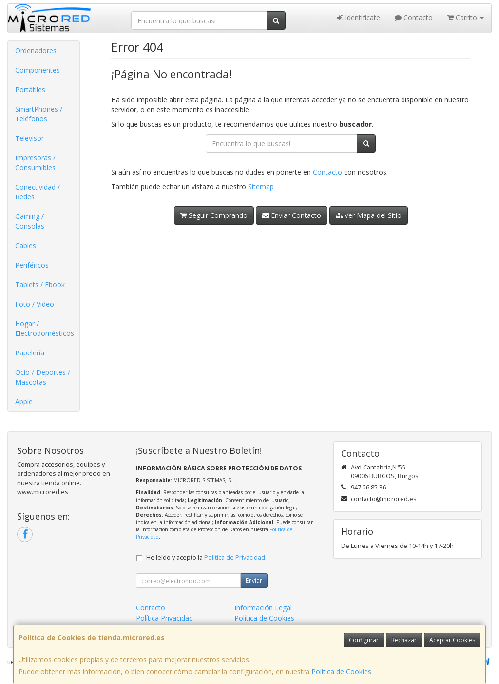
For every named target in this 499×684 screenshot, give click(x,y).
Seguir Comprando (214, 215)
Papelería (29, 352)
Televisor (29, 138)
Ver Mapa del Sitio (369, 215)
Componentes (37, 70)
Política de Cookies (341, 671)
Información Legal (263, 607)
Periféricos (32, 265)
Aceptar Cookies (452, 640)
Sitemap (261, 186)
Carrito (465, 17)
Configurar (364, 640)
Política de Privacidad (234, 557)
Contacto (414, 17)
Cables (25, 245)
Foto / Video (34, 304)
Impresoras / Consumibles (35, 162)
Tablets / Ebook (40, 284)
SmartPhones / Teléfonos (38, 113)
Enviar (254, 580)
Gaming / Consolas (29, 221)
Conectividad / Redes (37, 191)
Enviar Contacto (291, 215)
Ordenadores (36, 50)
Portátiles (30, 89)
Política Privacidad (164, 618)
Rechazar (404, 640)
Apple (24, 401)
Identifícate (358, 17)
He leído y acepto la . (206, 557)
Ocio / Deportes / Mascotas (42, 377)
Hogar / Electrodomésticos (44, 328)
